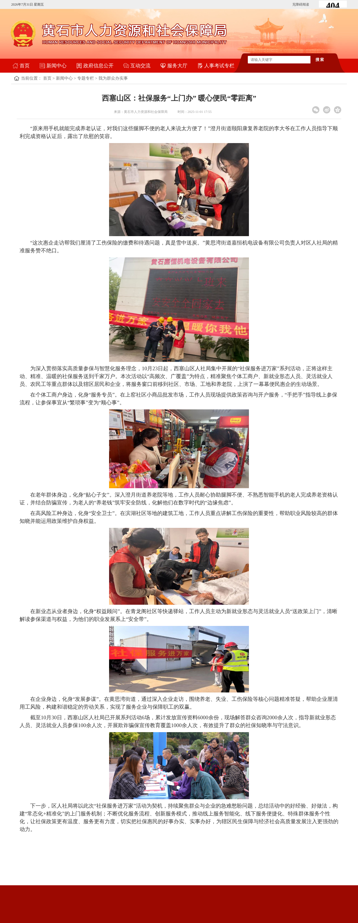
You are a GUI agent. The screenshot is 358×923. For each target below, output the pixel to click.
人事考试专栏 (219, 65)
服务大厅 (177, 65)
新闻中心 (56, 65)
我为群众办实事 (113, 78)
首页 (25, 65)
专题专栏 (85, 78)
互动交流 (140, 65)
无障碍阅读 (300, 4)
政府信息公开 (98, 65)
